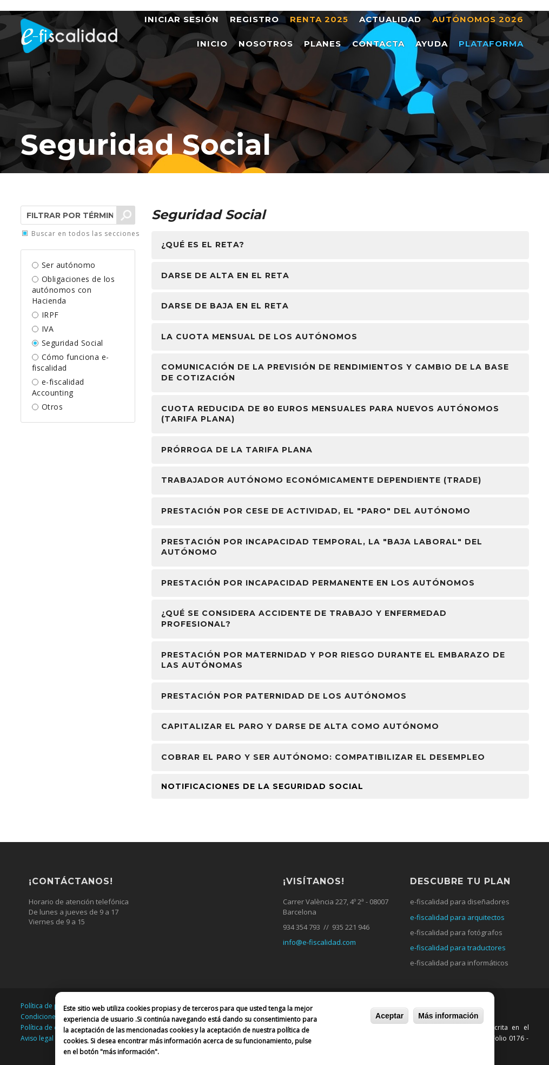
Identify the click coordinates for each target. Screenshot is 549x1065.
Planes (322, 43)
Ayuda (431, 43)
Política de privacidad (54, 1005)
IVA (48, 329)
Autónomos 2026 (478, 19)
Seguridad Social (72, 343)
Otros (52, 407)
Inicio (212, 43)
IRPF (50, 315)
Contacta (378, 43)
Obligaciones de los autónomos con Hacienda (73, 290)
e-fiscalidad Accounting (58, 387)
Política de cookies (49, 1027)
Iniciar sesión (181, 19)
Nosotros (266, 43)
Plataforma (491, 43)
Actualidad (390, 19)
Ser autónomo (69, 265)
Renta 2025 (319, 19)
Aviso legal (37, 1038)
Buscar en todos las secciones (85, 234)
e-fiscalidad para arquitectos (457, 917)
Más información (448, 1015)
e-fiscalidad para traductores (458, 947)
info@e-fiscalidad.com (319, 942)
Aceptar (389, 1015)
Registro (254, 19)
